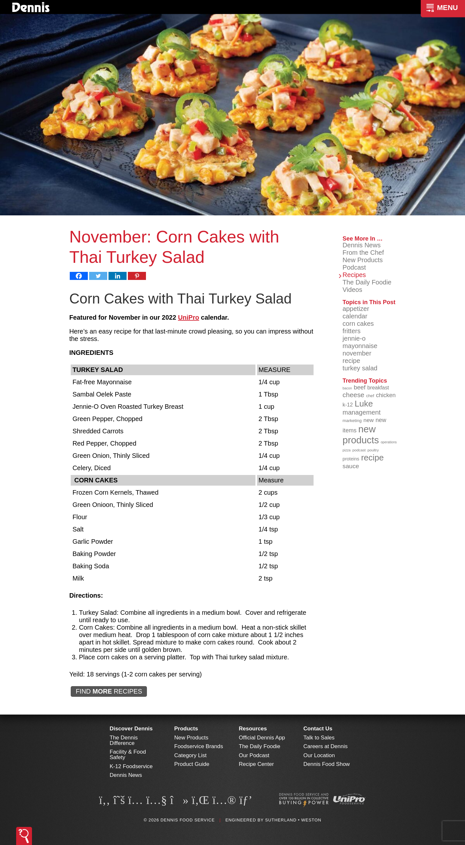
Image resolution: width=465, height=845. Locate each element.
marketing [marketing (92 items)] (352, 420)
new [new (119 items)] (369, 420)
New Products (363, 259)
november (357, 353)
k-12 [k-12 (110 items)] (348, 404)
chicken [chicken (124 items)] (386, 395)
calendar (355, 316)
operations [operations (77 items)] (389, 442)
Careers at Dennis (326, 746)
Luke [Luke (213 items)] (364, 403)
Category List (190, 755)
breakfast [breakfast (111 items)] (378, 387)
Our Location (319, 755)
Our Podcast (254, 755)
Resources (253, 729)
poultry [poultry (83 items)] (373, 450)
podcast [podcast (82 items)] (359, 450)
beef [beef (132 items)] (360, 387)
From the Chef (363, 252)
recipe (351, 360)
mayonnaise (360, 345)
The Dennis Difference (124, 740)
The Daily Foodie (367, 282)
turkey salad (360, 368)
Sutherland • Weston (293, 820)
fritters (352, 331)
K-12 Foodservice (131, 766)
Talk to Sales (319, 738)
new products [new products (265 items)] (361, 434)
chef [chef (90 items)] (370, 395)
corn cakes (358, 323)
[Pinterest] (137, 276)
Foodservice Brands (198, 746)
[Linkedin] (117, 276)
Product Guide (192, 764)
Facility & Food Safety (128, 754)
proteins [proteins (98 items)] (351, 458)
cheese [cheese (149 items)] (353, 394)
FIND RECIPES (109, 691)
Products (186, 729)
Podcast (354, 267)
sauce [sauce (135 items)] (351, 466)
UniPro (188, 317)
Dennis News (362, 245)
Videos (352, 289)
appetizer (356, 308)
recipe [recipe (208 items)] (372, 457)
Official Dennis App (262, 738)
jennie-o (354, 338)
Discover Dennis (131, 729)
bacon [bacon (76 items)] (347, 388)
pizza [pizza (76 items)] (347, 450)
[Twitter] (98, 276)
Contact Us (318, 729)
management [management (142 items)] (362, 412)
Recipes (354, 274)
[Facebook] (79, 276)
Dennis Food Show (327, 764)
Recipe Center (256, 764)
